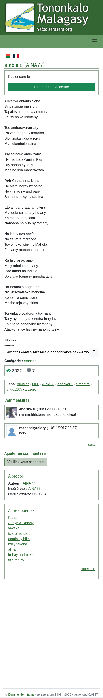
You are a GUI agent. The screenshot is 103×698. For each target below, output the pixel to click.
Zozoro (30, 389)
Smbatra (83, 384)
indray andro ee (20, 555)
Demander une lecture (51, 87)
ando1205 (14, 389)
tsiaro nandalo (19, 533)
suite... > (88, 569)
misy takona (17, 544)
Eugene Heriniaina (21, 694)
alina (12, 549)
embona (30, 361)
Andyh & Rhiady (21, 523)
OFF (35, 384)
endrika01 (65, 384)
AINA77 (34, 65)
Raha (12, 518)
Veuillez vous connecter (25, 462)
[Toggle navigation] (94, 41)
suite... (93, 444)
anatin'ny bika (19, 539)
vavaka (13, 528)
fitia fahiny (16, 560)
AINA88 (48, 384)
